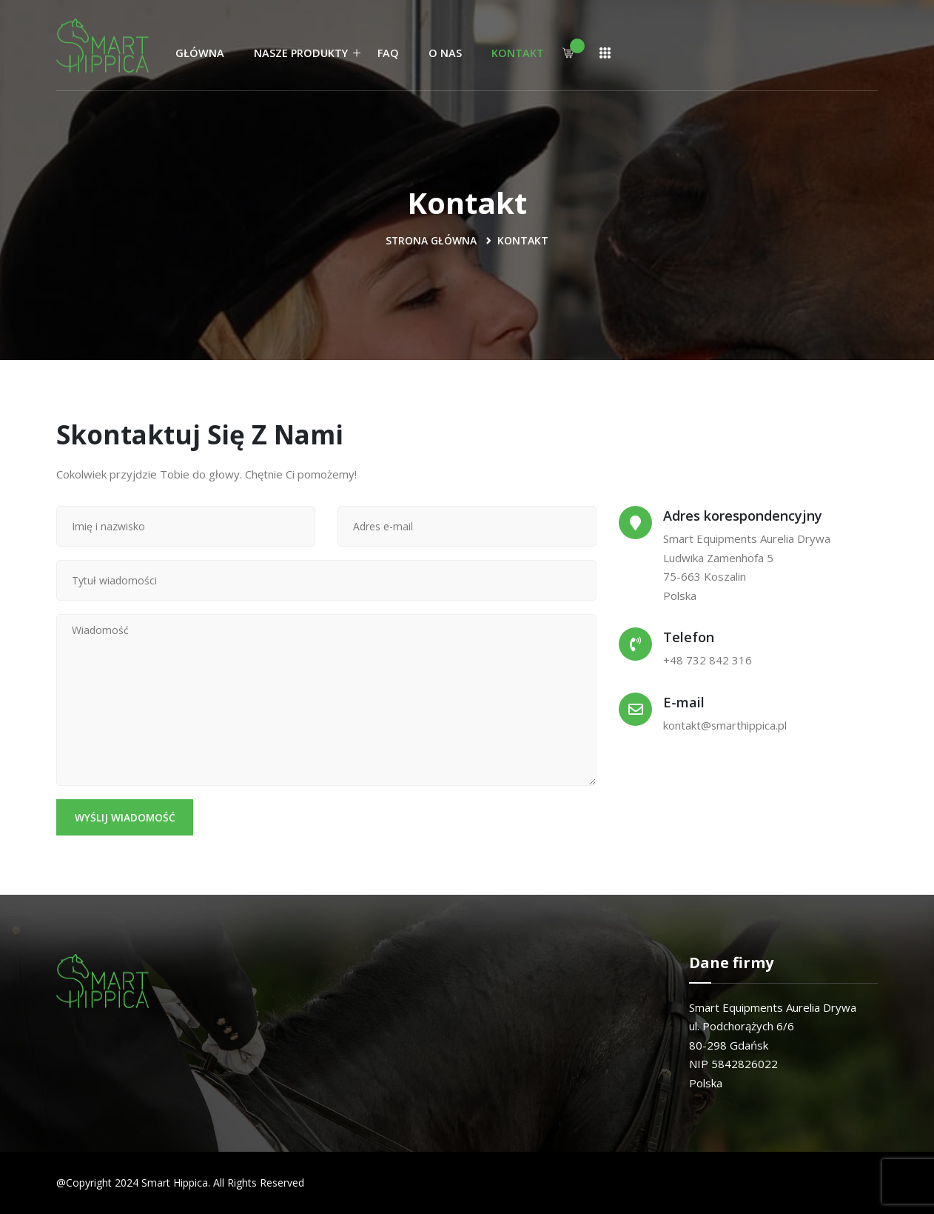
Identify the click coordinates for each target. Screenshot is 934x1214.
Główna (199, 53)
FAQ (388, 53)
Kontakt (517, 53)
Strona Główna (431, 240)
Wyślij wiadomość (125, 817)
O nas (445, 53)
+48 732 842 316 (707, 660)
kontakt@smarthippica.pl (725, 725)
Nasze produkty (301, 53)
